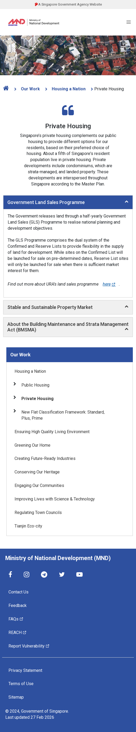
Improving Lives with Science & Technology (55, 499)
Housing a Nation (68, 88)
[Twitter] (62, 574)
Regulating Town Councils (38, 512)
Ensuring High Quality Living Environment (52, 431)
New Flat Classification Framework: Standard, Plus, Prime (63, 415)
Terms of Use (21, 683)
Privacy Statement (25, 670)
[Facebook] (10, 574)
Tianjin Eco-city (28, 526)
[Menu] (128, 22)
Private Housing (37, 398)
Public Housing (35, 385)
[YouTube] (79, 574)
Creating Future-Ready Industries (45, 458)
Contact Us (18, 592)
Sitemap (16, 697)
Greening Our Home (32, 445)
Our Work (30, 88)
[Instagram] (26, 574)
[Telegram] (44, 574)
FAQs (16, 619)
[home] (7, 88)
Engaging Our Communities (39, 485)
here (109, 284)
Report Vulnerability (29, 645)
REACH (17, 632)
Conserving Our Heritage (37, 471)
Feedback (17, 605)
